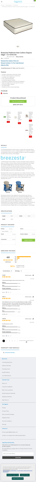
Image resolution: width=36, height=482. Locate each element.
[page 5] (15, 341)
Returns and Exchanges (8, 414)
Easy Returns (5, 400)
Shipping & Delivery (7, 396)
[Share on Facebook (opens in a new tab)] (6, 292)
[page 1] (3, 341)
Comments (8, 239)
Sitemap (4, 424)
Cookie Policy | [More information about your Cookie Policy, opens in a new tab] (13, 470)
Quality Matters (6, 372)
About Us (4, 383)
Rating (6, 228)
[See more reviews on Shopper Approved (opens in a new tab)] (10, 292)
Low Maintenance (6, 375)
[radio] (24, 256)
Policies (4, 407)
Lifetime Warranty (6, 365)
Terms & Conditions (7, 421)
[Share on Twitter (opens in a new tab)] (8, 292)
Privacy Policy (5, 411)
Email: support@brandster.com (10, 432)
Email (8, 234)
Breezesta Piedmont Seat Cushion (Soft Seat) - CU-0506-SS (9, 116)
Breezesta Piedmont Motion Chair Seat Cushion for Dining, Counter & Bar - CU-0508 (31, 129)
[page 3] (9, 341)
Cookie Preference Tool (17, 478)
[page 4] (12, 341)
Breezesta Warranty (9, 352)
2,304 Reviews (8, 261)
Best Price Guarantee (7, 390)
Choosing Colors (6, 369)
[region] (18, 472)
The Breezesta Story (7, 362)
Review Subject (27, 234)
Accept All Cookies (25, 475)
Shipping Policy (6, 417)
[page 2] (7, 341)
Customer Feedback (7, 386)
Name (21, 228)
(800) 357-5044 (18, 104)
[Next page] (18, 341)
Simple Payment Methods (8, 393)
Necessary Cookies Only (12, 475)
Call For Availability (18, 101)
